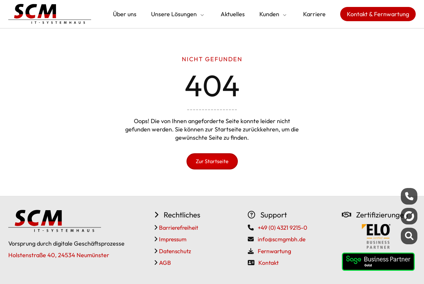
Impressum (172, 239)
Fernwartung (274, 251)
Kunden (269, 14)
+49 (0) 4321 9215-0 (282, 227)
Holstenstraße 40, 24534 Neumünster (58, 255)
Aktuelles (233, 14)
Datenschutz (174, 251)
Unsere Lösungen (174, 14)
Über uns (124, 14)
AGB (164, 262)
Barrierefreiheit (178, 227)
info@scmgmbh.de (281, 239)
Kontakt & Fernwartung (378, 14)
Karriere (314, 14)
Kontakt (268, 262)
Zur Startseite (212, 161)
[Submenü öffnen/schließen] (201, 15)
